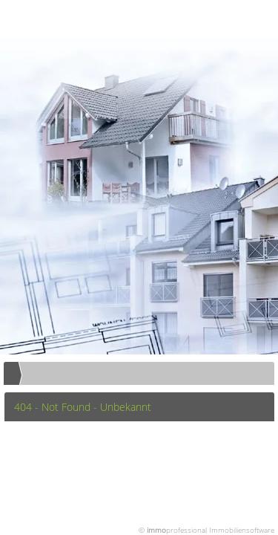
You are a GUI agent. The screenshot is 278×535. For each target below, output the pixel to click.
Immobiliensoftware (241, 530)
